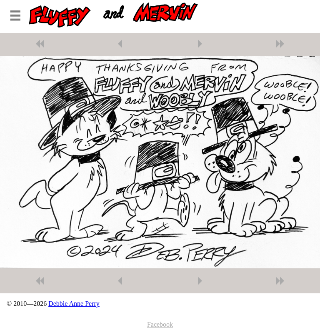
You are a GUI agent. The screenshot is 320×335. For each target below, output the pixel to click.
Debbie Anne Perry (74, 303)
